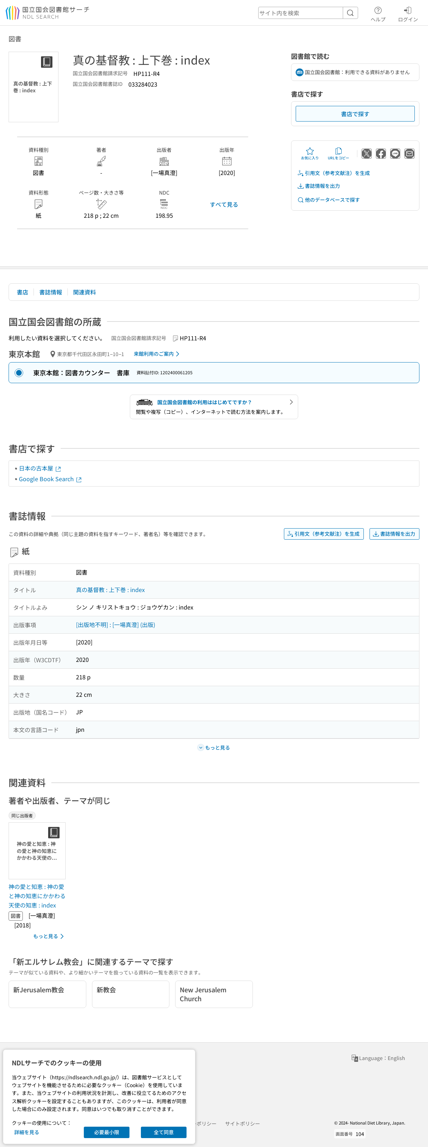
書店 (22, 292)
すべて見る (224, 204)
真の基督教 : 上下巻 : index (110, 589)
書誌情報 (50, 292)
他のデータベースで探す (328, 200)
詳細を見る (26, 1132)
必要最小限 (106, 1132)
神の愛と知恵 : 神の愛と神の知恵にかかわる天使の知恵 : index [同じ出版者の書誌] (37, 895)
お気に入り (310, 153)
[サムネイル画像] (38, 850)
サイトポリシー (242, 1123)
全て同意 (164, 1132)
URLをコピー (338, 153)
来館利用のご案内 (158, 354)
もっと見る (49, 936)
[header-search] (308, 13)
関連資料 (84, 292)
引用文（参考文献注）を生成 (333, 173)
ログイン (408, 13)
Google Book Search (50, 478)
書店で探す (355, 113)
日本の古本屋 (40, 468)
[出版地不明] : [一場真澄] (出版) (115, 624)
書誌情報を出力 (318, 186)
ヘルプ (378, 13)
